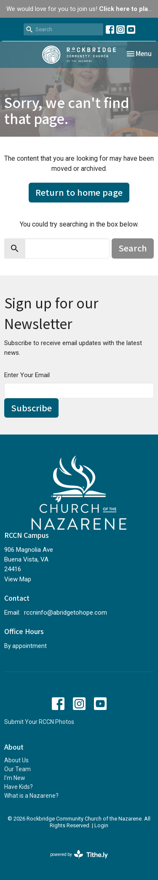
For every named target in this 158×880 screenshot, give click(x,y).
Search (132, 248)
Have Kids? (18, 786)
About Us (16, 760)
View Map (17, 579)
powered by (79, 854)
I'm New (14, 778)
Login (101, 825)
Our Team (17, 769)
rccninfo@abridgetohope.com (65, 612)
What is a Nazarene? (31, 795)
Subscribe (31, 408)
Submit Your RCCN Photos (39, 721)
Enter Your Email (27, 375)
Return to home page (79, 192)
